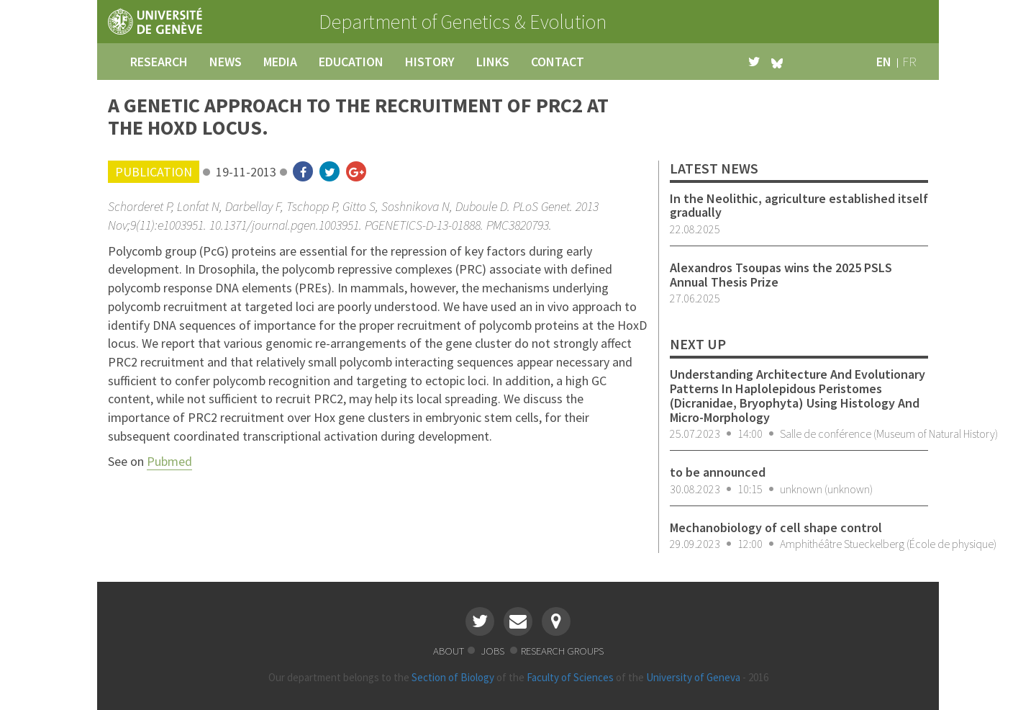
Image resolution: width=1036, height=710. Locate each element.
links (492, 61)
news (225, 61)
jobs (493, 650)
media (280, 61)
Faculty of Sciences (570, 677)
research (159, 61)
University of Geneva (693, 677)
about (448, 650)
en (883, 61)
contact (557, 61)
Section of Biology (453, 677)
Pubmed (169, 461)
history (430, 61)
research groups (562, 650)
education (351, 61)
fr (909, 61)
